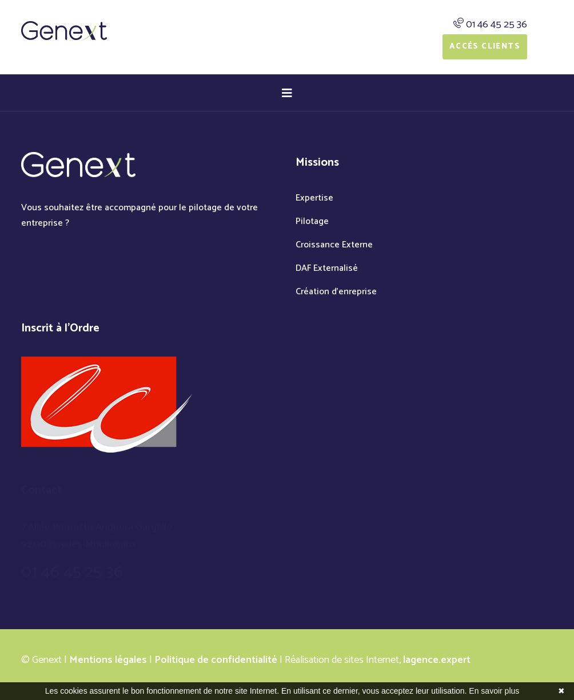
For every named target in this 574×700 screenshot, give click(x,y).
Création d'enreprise (336, 291)
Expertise (314, 198)
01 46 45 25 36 (496, 24)
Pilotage (312, 221)
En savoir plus (494, 690)
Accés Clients (484, 46)
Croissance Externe (334, 245)
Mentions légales (108, 660)
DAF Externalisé (327, 268)
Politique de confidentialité (215, 660)
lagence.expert (437, 660)
